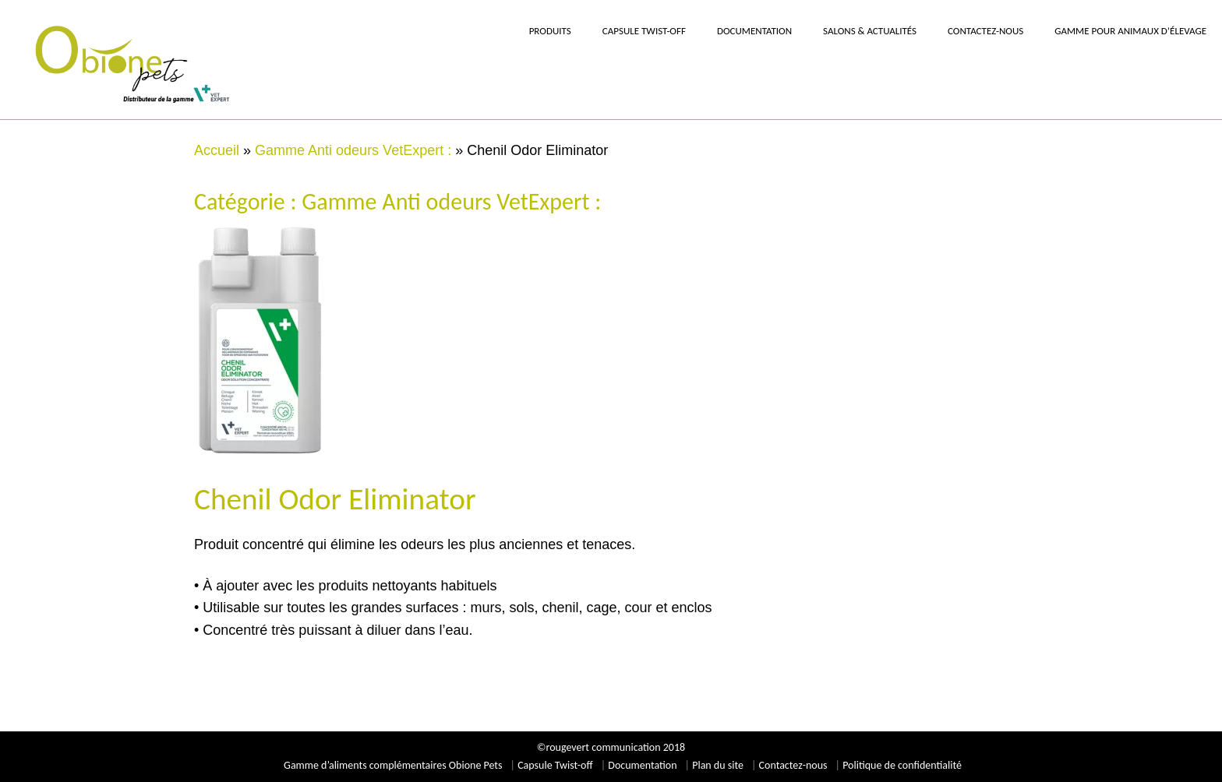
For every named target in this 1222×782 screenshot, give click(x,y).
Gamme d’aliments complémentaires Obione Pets (393, 765)
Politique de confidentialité (902, 765)
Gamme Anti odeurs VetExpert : (353, 150)
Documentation (642, 765)
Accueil (216, 150)
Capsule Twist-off (555, 765)
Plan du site (717, 765)
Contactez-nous (793, 765)
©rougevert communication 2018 (611, 747)
